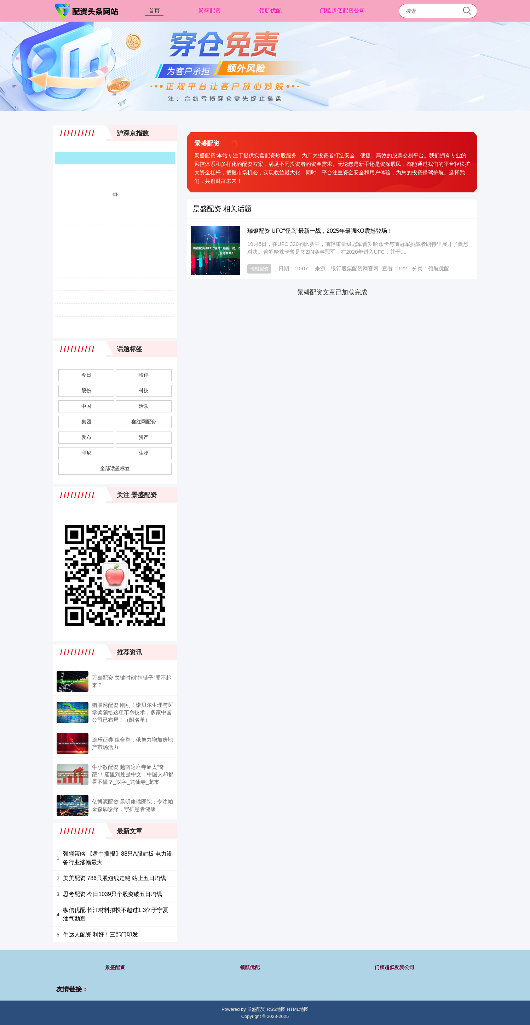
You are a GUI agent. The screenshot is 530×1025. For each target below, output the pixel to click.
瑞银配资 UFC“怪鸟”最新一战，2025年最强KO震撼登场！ (320, 231)
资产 (144, 437)
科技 (144, 390)
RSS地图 (276, 1009)
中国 (86, 406)
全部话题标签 (115, 468)
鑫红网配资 (143, 421)
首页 (154, 10)
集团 (86, 421)
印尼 (86, 453)
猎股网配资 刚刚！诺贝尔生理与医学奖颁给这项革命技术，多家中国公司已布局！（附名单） (132, 712)
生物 (144, 453)
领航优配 (270, 10)
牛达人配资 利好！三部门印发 (100, 934)
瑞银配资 (259, 268)
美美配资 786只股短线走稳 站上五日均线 (114, 878)
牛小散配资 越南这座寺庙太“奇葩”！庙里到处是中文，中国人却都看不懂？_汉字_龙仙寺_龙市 (132, 774)
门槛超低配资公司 (342, 10)
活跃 (144, 406)
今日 (86, 375)
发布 (86, 437)
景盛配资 (209, 10)
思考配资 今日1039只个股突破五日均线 (112, 894)
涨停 (144, 375)
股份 (86, 390)
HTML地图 (297, 1009)
